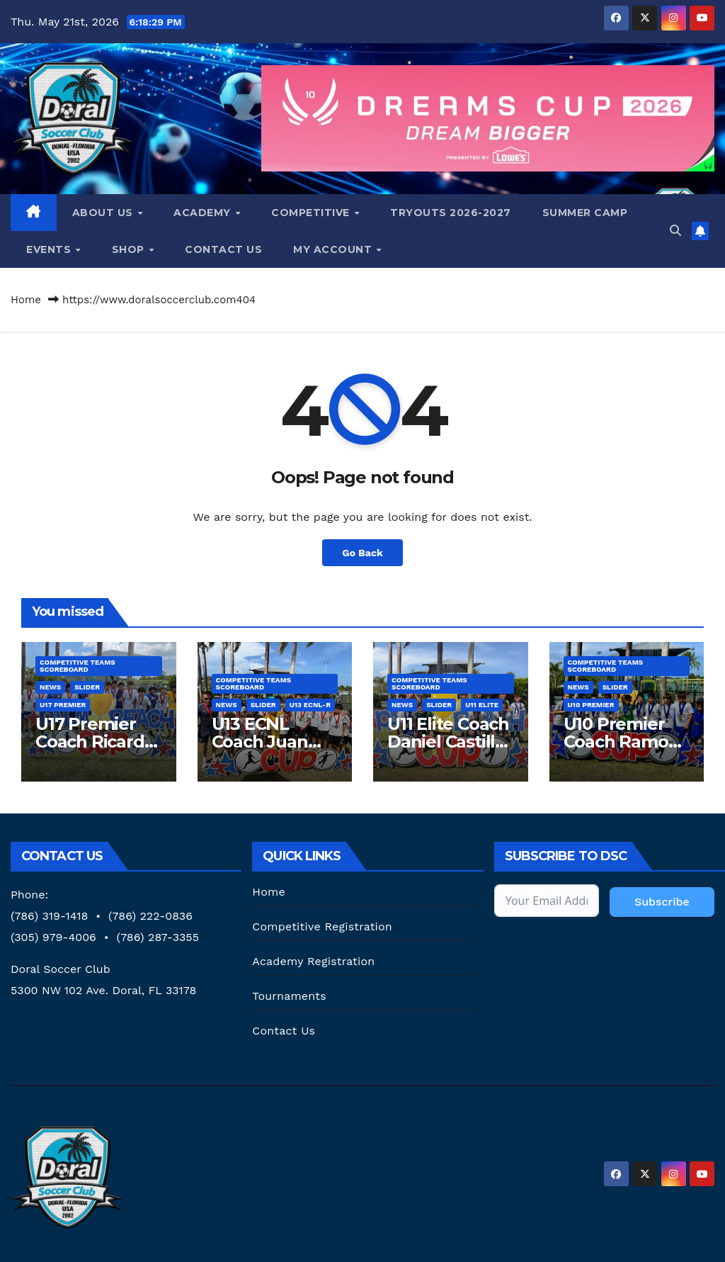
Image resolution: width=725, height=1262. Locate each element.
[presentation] (601, 958)
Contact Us (223, 249)
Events (50, 249)
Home (26, 299)
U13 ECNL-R (310, 705)
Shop (130, 249)
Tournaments (289, 996)
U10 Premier (591, 705)
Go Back (362, 552)
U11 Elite (481, 705)
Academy (203, 212)
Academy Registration (313, 961)
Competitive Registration (322, 926)
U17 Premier (63, 705)
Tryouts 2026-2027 (450, 212)
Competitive (312, 212)
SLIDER (87, 687)
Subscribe (662, 901)
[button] (675, 230)
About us (104, 212)
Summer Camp (585, 212)
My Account (334, 249)
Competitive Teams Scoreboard (77, 665)
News (50, 687)
